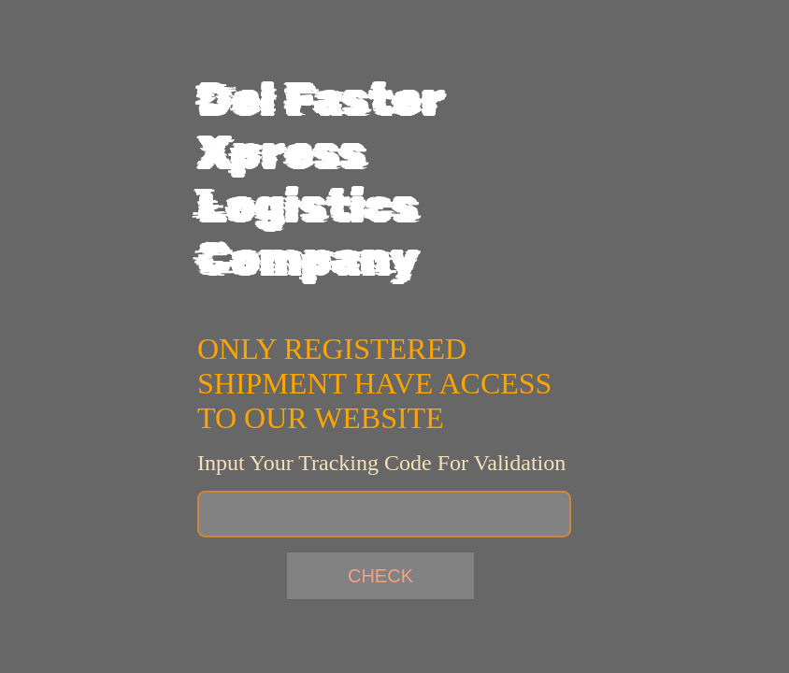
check (380, 576)
